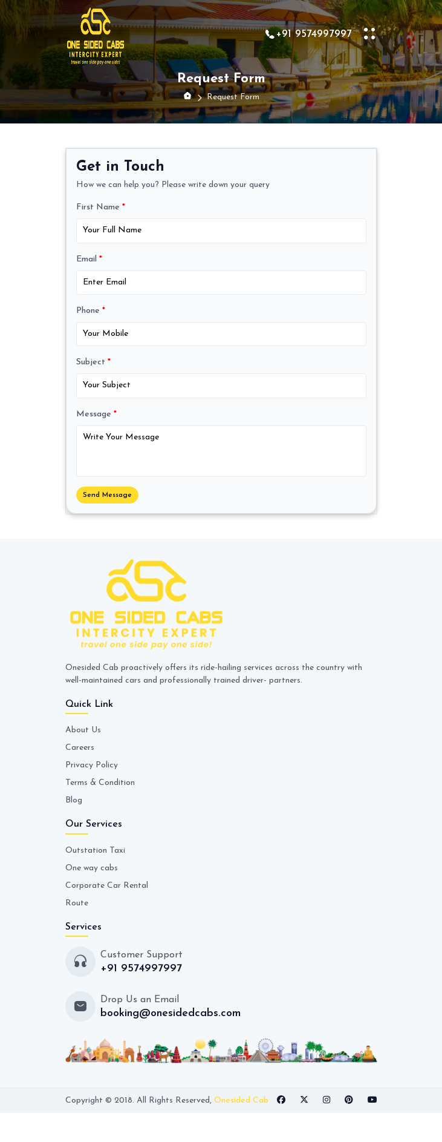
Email (89, 259)
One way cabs (91, 868)
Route (76, 903)
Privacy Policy (91, 765)
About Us (83, 730)
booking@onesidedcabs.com (170, 1013)
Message (96, 414)
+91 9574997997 (314, 34)
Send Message (107, 495)
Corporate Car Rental (106, 885)
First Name (100, 207)
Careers (79, 747)
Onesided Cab (241, 1100)
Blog (73, 800)
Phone (90, 310)
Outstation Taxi (95, 850)
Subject (93, 362)
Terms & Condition (100, 782)
